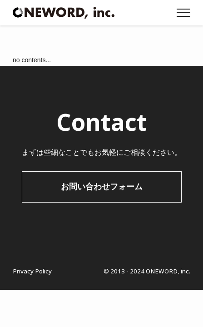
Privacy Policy (32, 271)
